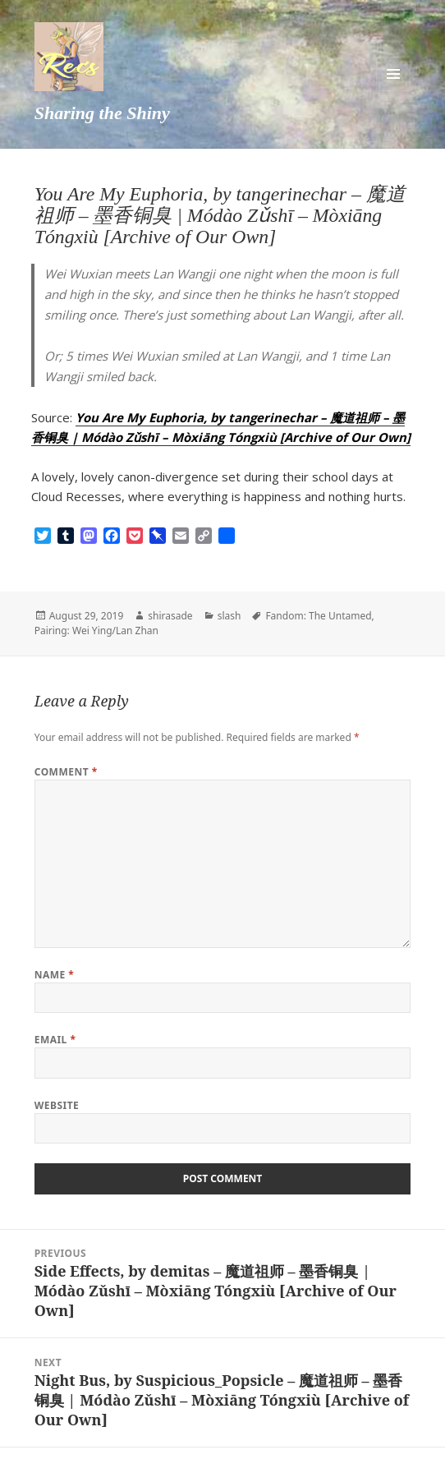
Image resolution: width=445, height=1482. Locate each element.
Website (57, 1105)
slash (229, 616)
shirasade (170, 616)
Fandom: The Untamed (318, 616)
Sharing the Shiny (102, 113)
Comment (66, 772)
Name (54, 975)
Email (55, 1040)
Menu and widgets (393, 74)
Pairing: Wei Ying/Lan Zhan (96, 630)
